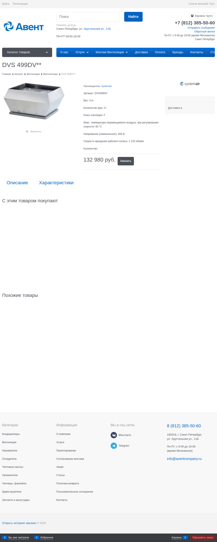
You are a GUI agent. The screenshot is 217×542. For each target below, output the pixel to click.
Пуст (212, 3)
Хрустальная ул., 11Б (97, 28)
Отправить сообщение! (201, 27)
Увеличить (35, 131)
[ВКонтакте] (114, 435)
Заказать (125, 160)
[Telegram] (114, 446)
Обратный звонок (204, 31)
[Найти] (133, 17)
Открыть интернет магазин (19, 523)
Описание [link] (17, 182)
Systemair (106, 86)
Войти (5, 3)
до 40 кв (72, 25)
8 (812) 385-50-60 (184, 425)
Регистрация (20, 3)
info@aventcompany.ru (184, 459)
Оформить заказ (202, 537)
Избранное (46, 537)
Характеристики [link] (56, 182)
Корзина (176, 537)
